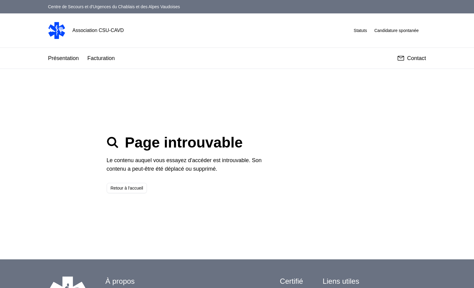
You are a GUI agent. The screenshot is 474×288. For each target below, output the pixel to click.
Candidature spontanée (396, 30)
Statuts (360, 30)
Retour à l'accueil (127, 188)
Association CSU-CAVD (98, 30)
